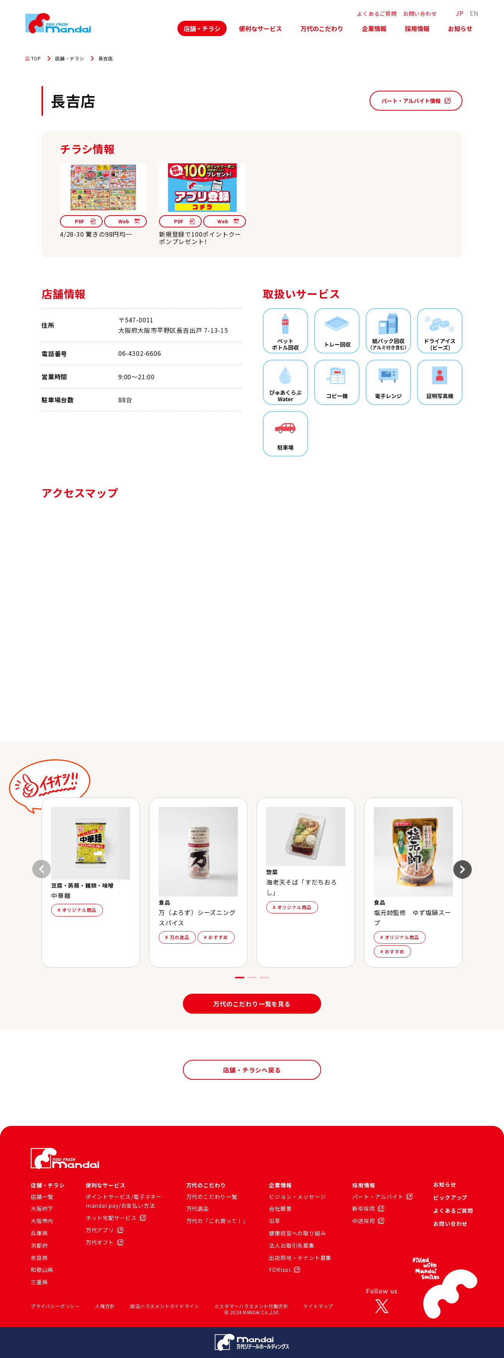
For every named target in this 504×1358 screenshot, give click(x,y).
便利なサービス (260, 28)
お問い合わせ (420, 13)
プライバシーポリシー (55, 1306)
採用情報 (417, 28)
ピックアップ (450, 1197)
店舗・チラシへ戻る (252, 1069)
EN (474, 13)
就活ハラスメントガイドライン (164, 1306)
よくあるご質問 (377, 13)
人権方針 (105, 1306)
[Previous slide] (41, 869)
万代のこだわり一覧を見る (252, 1003)
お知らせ (460, 28)
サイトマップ (318, 1306)
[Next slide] (462, 869)
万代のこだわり (321, 28)
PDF (85, 221)
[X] (381, 1306)
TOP (33, 58)
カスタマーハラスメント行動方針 (251, 1306)
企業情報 (374, 28)
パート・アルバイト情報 (416, 101)
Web (129, 221)
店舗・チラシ (202, 28)
